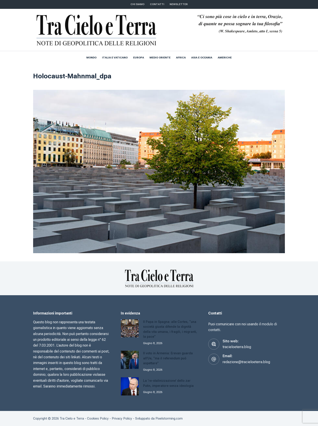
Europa (138, 57)
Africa (181, 57)
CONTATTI (157, 4)
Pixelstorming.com (169, 418)
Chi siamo (137, 4)
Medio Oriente (160, 57)
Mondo (91, 57)
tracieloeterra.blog (237, 347)
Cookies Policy (98, 418)
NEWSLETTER (179, 4)
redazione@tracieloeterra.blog (246, 362)
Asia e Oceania (201, 57)
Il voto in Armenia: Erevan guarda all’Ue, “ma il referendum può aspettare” (169, 358)
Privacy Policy (122, 418)
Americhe (225, 57)
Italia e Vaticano (115, 57)
